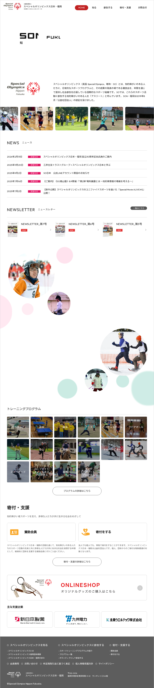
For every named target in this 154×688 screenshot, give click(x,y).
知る (94, 7)
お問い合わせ (31, 663)
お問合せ (142, 7)
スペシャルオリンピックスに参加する (82, 645)
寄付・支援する (121, 645)
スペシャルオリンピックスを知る (29, 645)
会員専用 (14, 663)
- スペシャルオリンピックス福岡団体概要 (24, 654)
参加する (108, 7)
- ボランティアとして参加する (70, 658)
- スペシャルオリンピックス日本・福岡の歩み (26, 658)
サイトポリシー (106, 663)
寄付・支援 (125, 7)
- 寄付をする (114, 654)
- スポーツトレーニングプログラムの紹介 (75, 651)
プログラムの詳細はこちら (77, 490)
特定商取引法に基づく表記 (56, 663)
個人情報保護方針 (84, 663)
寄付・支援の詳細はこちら (77, 561)
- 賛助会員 (113, 651)
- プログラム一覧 (65, 654)
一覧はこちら (138, 208)
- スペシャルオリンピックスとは (20, 651)
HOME (81, 7)
